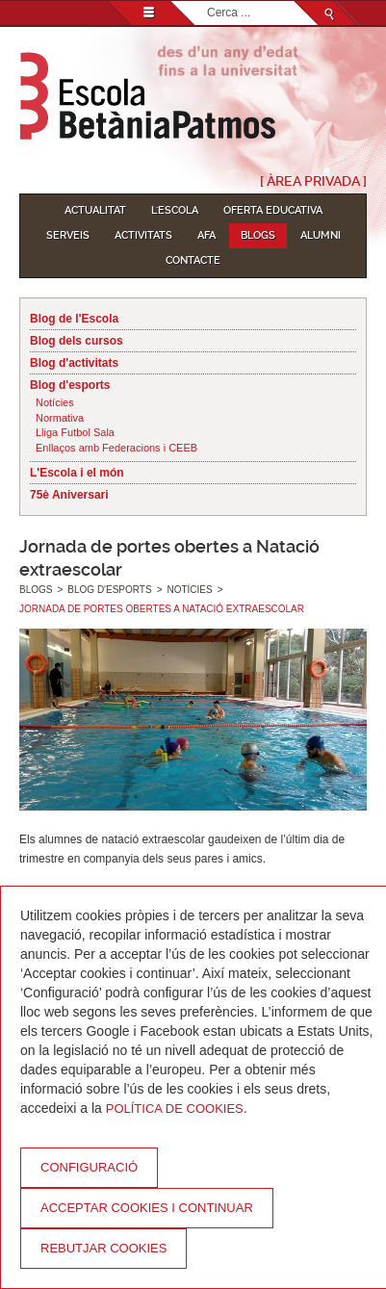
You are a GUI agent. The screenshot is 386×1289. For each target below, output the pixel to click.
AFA (206, 235)
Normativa (60, 418)
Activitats (143, 235)
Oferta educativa (272, 210)
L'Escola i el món (77, 472)
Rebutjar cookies (103, 1248)
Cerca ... (207, 1)
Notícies (55, 402)
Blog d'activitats (74, 363)
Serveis (68, 235)
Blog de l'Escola (74, 318)
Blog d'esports (70, 385)
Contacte (193, 260)
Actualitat (95, 210)
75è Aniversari (69, 495)
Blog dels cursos (76, 341)
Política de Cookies (175, 1108)
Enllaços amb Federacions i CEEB (116, 447)
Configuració (89, 1167)
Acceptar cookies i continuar (146, 1207)
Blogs (258, 235)
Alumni (320, 235)
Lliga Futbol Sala (75, 432)
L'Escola (174, 210)
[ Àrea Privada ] (313, 181)
